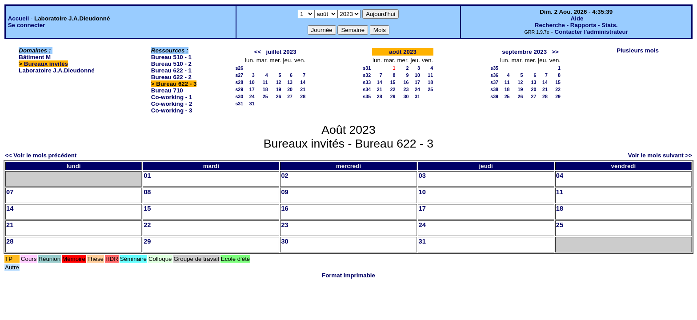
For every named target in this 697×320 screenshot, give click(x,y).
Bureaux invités (46, 63)
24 (252, 96)
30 (406, 96)
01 (147, 175)
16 (406, 82)
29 (393, 96)
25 (265, 96)
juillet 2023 (281, 51)
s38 (494, 89)
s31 (239, 103)
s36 (494, 75)
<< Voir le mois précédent (40, 155)
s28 (239, 82)
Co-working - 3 (171, 110)
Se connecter (26, 25)
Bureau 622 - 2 (171, 77)
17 (252, 89)
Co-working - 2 (171, 103)
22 (393, 89)
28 (302, 96)
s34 (367, 89)
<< (257, 51)
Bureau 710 (167, 90)
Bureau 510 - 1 (171, 57)
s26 (239, 68)
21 (302, 89)
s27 (239, 75)
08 (147, 192)
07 (9, 192)
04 (559, 175)
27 (289, 96)
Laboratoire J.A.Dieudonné (56, 70)
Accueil (18, 18)
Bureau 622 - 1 (171, 70)
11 (265, 82)
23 (406, 89)
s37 (494, 82)
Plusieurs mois (638, 50)
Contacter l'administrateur (591, 31)
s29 (239, 89)
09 (284, 192)
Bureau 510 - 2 (171, 63)
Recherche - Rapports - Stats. (576, 25)
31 (252, 103)
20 (289, 89)
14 (302, 82)
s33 (367, 82)
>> (555, 51)
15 (393, 82)
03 (422, 175)
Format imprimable (348, 275)
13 (289, 82)
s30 (239, 96)
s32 (367, 75)
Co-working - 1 (171, 97)
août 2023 (403, 51)
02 (284, 175)
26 (278, 96)
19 (278, 89)
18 (265, 89)
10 (252, 82)
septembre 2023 (524, 51)
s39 (494, 96)
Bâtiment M (35, 57)
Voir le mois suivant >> (660, 155)
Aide (577, 18)
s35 (367, 96)
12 (278, 82)
